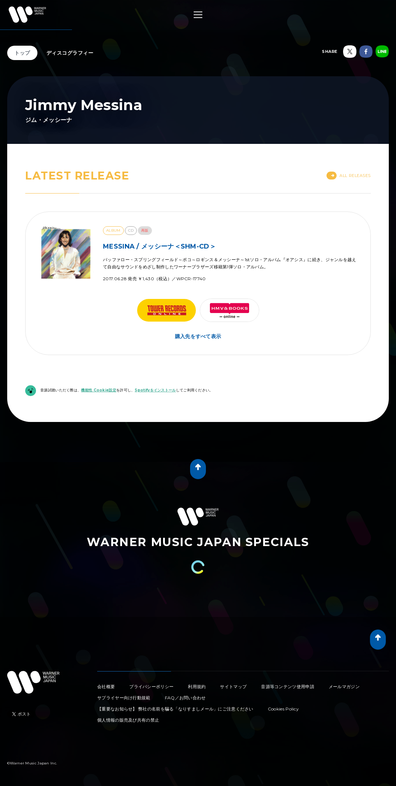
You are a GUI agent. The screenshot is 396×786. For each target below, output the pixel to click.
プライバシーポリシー (151, 686)
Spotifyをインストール (155, 390)
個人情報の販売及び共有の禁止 (128, 720)
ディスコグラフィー (70, 53)
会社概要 (106, 686)
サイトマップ (233, 686)
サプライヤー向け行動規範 (123, 697)
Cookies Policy (283, 709)
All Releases (349, 175)
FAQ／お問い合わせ (185, 697)
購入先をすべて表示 (198, 336)
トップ (22, 53)
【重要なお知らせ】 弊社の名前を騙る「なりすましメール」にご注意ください (175, 709)
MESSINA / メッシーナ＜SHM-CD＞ (159, 246)
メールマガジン (344, 686)
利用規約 (197, 686)
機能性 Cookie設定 (98, 390)
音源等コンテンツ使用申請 (287, 686)
